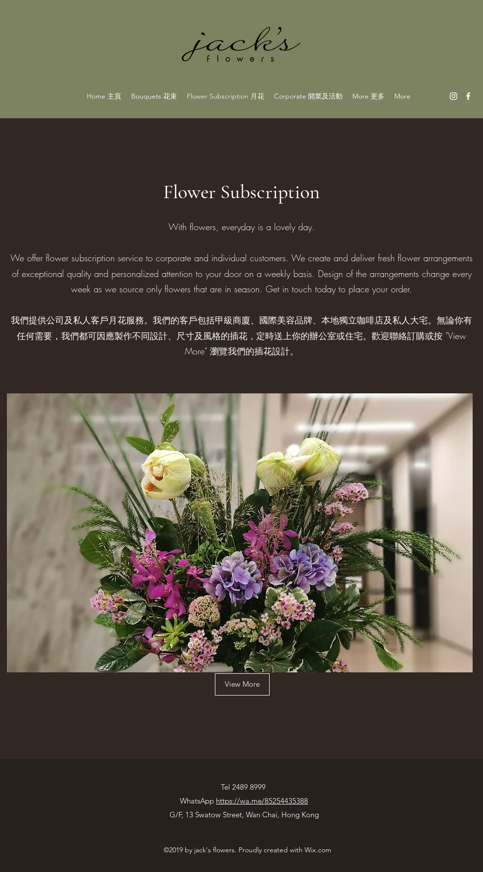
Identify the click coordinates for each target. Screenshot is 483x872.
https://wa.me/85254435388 (262, 800)
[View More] (242, 684)
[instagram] (453, 96)
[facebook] (468, 96)
